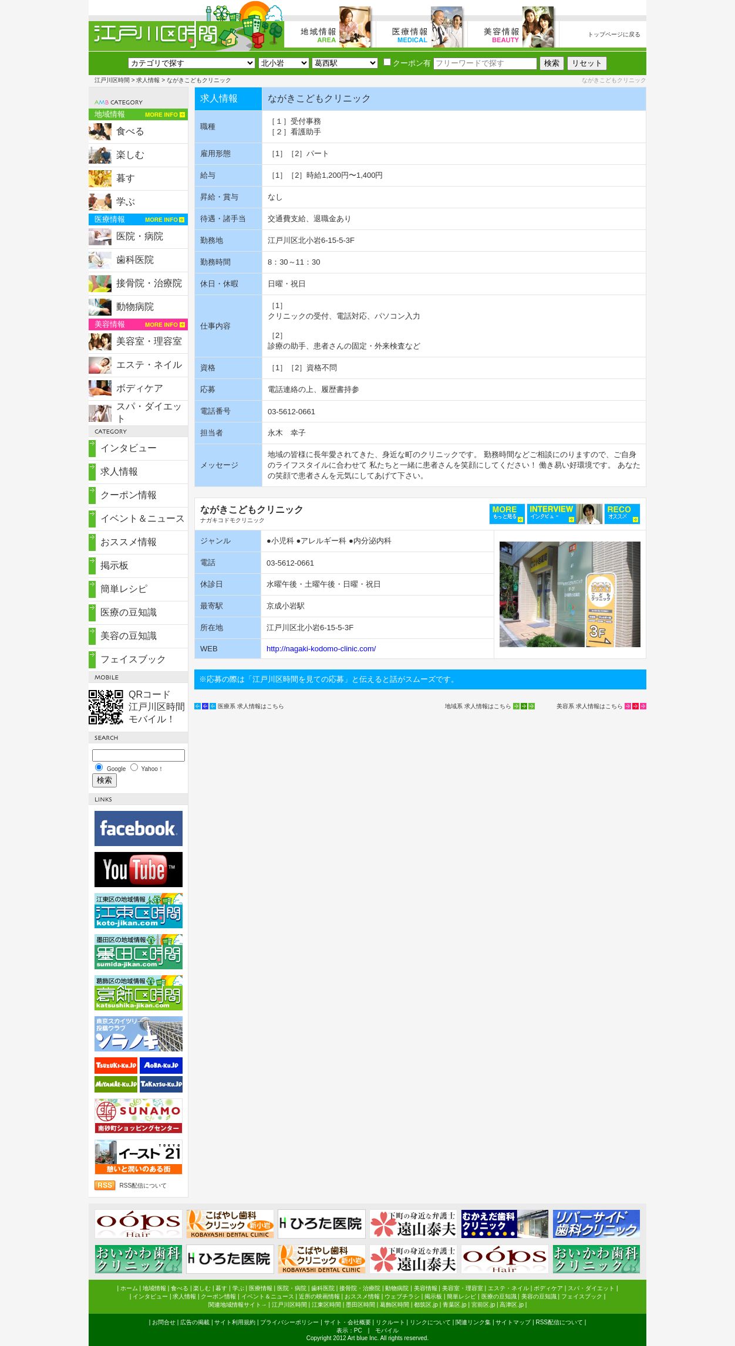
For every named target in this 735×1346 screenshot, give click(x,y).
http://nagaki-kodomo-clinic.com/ (321, 648)
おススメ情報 (128, 542)
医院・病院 (139, 236)
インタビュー (128, 448)
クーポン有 (407, 63)
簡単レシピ (123, 589)
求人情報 (148, 80)
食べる (130, 131)
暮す (125, 178)
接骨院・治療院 (149, 283)
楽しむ (130, 155)
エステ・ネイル (149, 365)
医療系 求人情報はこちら (251, 706)
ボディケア (139, 388)
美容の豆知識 (128, 636)
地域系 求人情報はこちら (478, 706)
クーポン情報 (128, 495)
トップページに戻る (614, 34)
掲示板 (114, 565)
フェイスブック (133, 659)
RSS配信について (143, 1185)
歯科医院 (135, 260)
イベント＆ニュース (142, 518)
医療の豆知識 (128, 612)
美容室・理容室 (149, 341)
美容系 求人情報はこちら (590, 706)
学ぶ (125, 202)
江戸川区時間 (112, 80)
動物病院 (135, 307)
